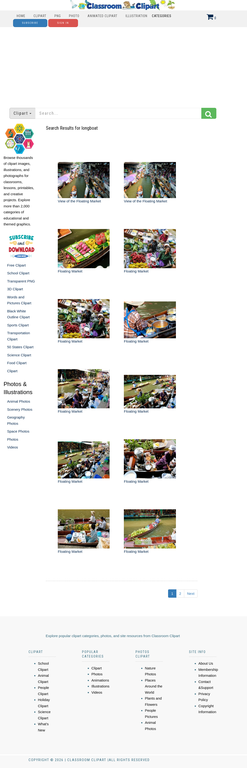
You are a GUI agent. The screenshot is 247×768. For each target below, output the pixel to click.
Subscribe (30, 22)
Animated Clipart (102, 16)
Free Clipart (16, 265)
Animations (100, 680)
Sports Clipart (18, 325)
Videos (12, 447)
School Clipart (18, 273)
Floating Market (70, 271)
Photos (12, 439)
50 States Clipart (20, 347)
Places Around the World (153, 686)
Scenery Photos (19, 409)
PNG (57, 16)
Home (21, 16)
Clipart (40, 16)
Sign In (63, 22)
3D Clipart (15, 289)
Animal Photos (18, 401)
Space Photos (18, 431)
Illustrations (101, 686)
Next (190, 594)
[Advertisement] (123, 65)
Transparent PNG (21, 281)
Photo (74, 16)
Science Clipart (19, 355)
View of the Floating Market (79, 201)
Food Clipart (17, 363)
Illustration (136, 16)
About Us (206, 663)
